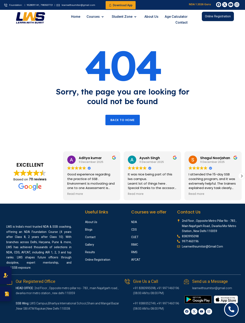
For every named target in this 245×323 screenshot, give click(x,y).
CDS (134, 229)
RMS (134, 252)
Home (75, 17)
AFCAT (135, 259)
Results (90, 252)
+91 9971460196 (168, 288)
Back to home (122, 120)
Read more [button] (75, 194)
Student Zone (124, 17)
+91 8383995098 (144, 288)
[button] (242, 176)
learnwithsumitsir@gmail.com (212, 288)
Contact (181, 22)
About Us (151, 17)
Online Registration (97, 259)
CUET (135, 237)
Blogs (88, 229)
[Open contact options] (231, 309)
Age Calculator (176, 17)
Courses (95, 17)
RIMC (134, 244)
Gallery (89, 244)
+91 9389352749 (144, 303)
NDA (134, 222)
